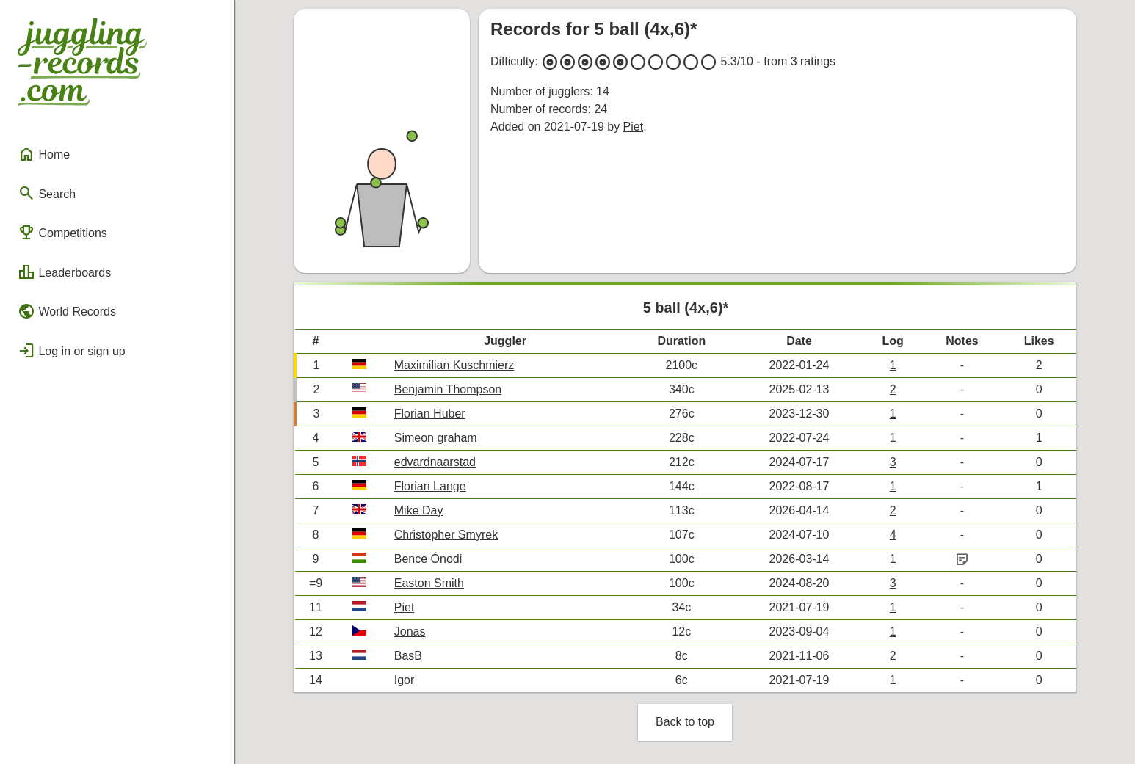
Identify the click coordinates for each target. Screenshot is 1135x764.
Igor (404, 680)
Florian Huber (429, 413)
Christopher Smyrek (446, 534)
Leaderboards (64, 272)
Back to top (685, 722)
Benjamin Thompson (447, 389)
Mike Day (418, 510)
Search (47, 193)
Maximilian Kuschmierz (454, 365)
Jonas (410, 631)
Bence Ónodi (428, 559)
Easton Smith (429, 583)
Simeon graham (435, 438)
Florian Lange (430, 486)
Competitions (62, 232)
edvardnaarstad (435, 462)
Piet (633, 126)
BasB (408, 656)
